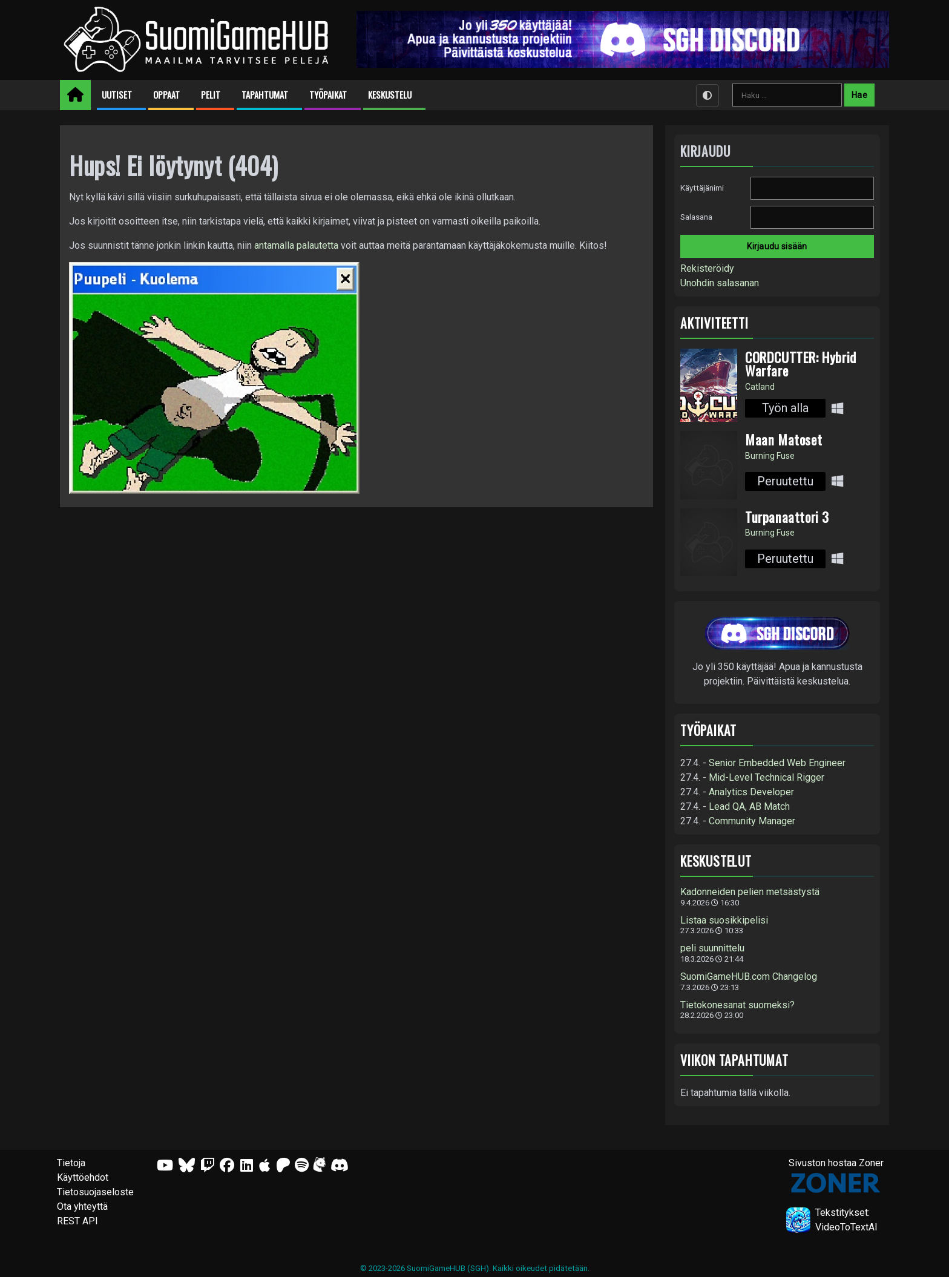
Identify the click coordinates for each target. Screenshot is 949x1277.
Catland (760, 387)
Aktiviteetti (714, 323)
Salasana (696, 217)
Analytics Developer (751, 792)
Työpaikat (328, 94)
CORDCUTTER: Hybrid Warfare (800, 364)
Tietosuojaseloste (95, 1192)
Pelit (210, 94)
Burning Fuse (770, 456)
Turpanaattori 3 (787, 517)
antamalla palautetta (296, 245)
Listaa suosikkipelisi (724, 920)
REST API (77, 1221)
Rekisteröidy (707, 268)
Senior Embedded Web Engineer (777, 763)
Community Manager (752, 821)
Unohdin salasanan (719, 283)
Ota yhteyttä (82, 1206)
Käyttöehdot (82, 1177)
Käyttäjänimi (702, 187)
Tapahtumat (264, 94)
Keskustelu (390, 94)
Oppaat (166, 94)
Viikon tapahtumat (734, 1060)
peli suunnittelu (712, 948)
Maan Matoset (783, 439)
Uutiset (117, 94)
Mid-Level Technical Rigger (766, 777)
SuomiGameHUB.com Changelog (748, 976)
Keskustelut (716, 861)
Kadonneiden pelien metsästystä (749, 892)
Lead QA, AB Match (749, 806)
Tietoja (71, 1163)
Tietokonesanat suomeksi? (737, 1005)
